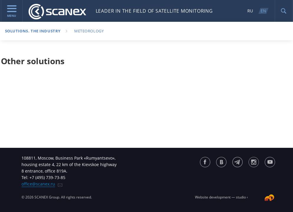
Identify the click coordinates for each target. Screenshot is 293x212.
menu (11, 11)
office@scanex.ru (38, 184)
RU (250, 11)
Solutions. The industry (33, 31)
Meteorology (89, 31)
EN (263, 11)
